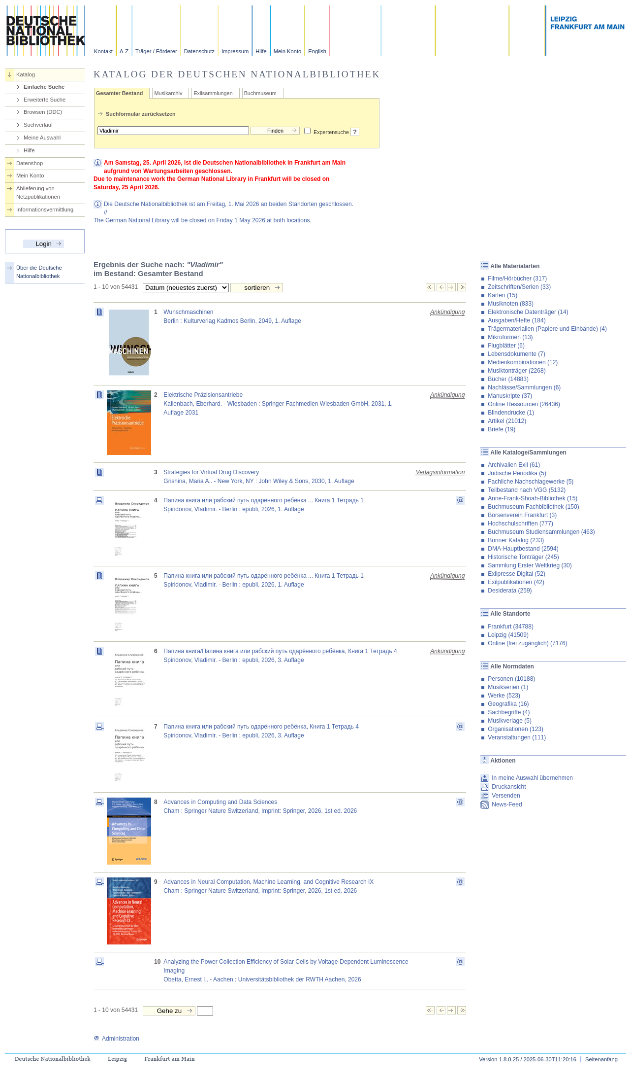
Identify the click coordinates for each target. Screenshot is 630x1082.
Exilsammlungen (212, 93)
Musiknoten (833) (511, 303)
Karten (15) (502, 295)
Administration (116, 1038)
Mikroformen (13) (510, 337)
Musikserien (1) (508, 687)
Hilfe (260, 51)
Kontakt (103, 51)
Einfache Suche (44, 87)
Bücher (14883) (508, 379)
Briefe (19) (501, 429)
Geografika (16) (508, 703)
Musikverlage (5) (510, 720)
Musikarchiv (168, 93)
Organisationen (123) (515, 729)
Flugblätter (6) (506, 345)
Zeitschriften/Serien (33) (519, 286)
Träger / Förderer (156, 51)
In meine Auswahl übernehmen (532, 777)
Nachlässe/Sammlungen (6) (524, 387)
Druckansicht (509, 786)
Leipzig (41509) (508, 634)
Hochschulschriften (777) (520, 523)
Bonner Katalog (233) (516, 540)
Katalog (25, 74)
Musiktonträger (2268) (516, 370)
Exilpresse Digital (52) (516, 573)
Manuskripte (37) (510, 395)
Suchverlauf (38, 125)
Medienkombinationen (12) (523, 362)
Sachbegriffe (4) (509, 712)
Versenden (506, 795)
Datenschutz (199, 51)
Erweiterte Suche (44, 100)
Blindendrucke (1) (511, 412)
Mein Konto (288, 51)
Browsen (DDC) (43, 112)
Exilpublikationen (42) (516, 582)
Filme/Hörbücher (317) (517, 278)
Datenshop (29, 163)
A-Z (124, 51)
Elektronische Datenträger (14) (528, 312)
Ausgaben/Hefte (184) (516, 320)
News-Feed (507, 804)
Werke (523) (504, 695)
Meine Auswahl (42, 137)
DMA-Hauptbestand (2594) (523, 548)
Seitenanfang (601, 1059)
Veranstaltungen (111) (517, 737)
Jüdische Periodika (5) (517, 473)
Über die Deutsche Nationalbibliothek (39, 272)
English (317, 51)
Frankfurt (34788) (511, 626)
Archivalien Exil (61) (514, 464)
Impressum (235, 51)
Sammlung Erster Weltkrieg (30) (530, 565)
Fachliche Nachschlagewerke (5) (530, 481)
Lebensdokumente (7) (516, 353)
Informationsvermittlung (44, 209)
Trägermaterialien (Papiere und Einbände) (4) (547, 328)
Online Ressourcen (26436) (524, 404)
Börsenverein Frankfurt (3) (522, 515)
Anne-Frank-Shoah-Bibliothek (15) (532, 498)
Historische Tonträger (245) (523, 557)
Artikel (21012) (507, 421)
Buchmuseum (260, 93)
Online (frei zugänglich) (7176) (527, 643)
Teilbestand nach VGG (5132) (527, 490)
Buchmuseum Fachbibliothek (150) (533, 506)
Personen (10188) (511, 678)
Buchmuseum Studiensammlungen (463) (541, 531)
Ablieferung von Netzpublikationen (38, 192)
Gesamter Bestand (119, 93)
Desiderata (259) (510, 590)
